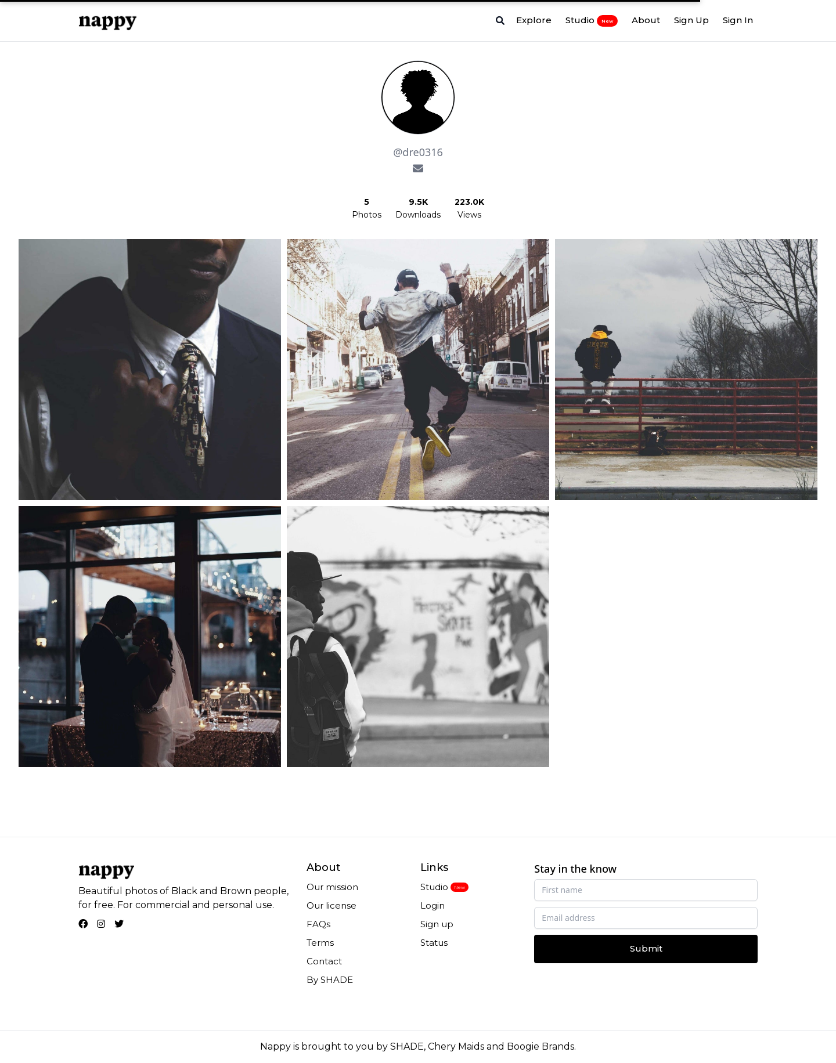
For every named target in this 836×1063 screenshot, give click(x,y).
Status (434, 942)
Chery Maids (456, 1046)
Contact (324, 961)
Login (432, 905)
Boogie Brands (540, 1046)
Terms (320, 942)
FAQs (318, 924)
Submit (646, 948)
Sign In (738, 20)
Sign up (436, 924)
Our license (331, 905)
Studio (591, 20)
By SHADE (330, 979)
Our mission (332, 886)
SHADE (407, 1046)
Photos (366, 214)
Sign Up (691, 20)
